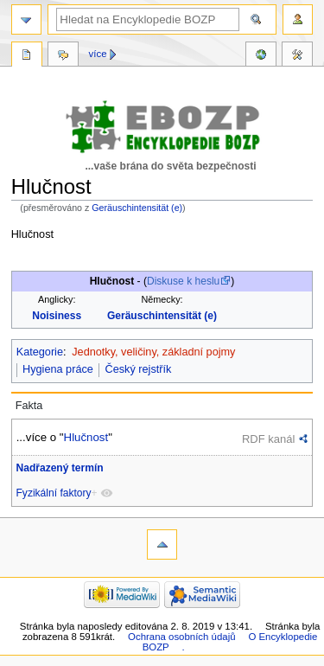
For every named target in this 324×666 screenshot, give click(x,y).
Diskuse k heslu (183, 281)
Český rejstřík (138, 369)
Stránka (26, 56)
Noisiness (56, 316)
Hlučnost (86, 437)
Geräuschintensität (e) (137, 207)
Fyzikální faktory (54, 493)
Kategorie (39, 352)
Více (98, 53)
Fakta (29, 406)
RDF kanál (268, 438)
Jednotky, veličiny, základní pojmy (153, 352)
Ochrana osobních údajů (181, 636)
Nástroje (297, 56)
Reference (261, 56)
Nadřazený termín (60, 468)
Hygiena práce (57, 369)
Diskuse (63, 56)
